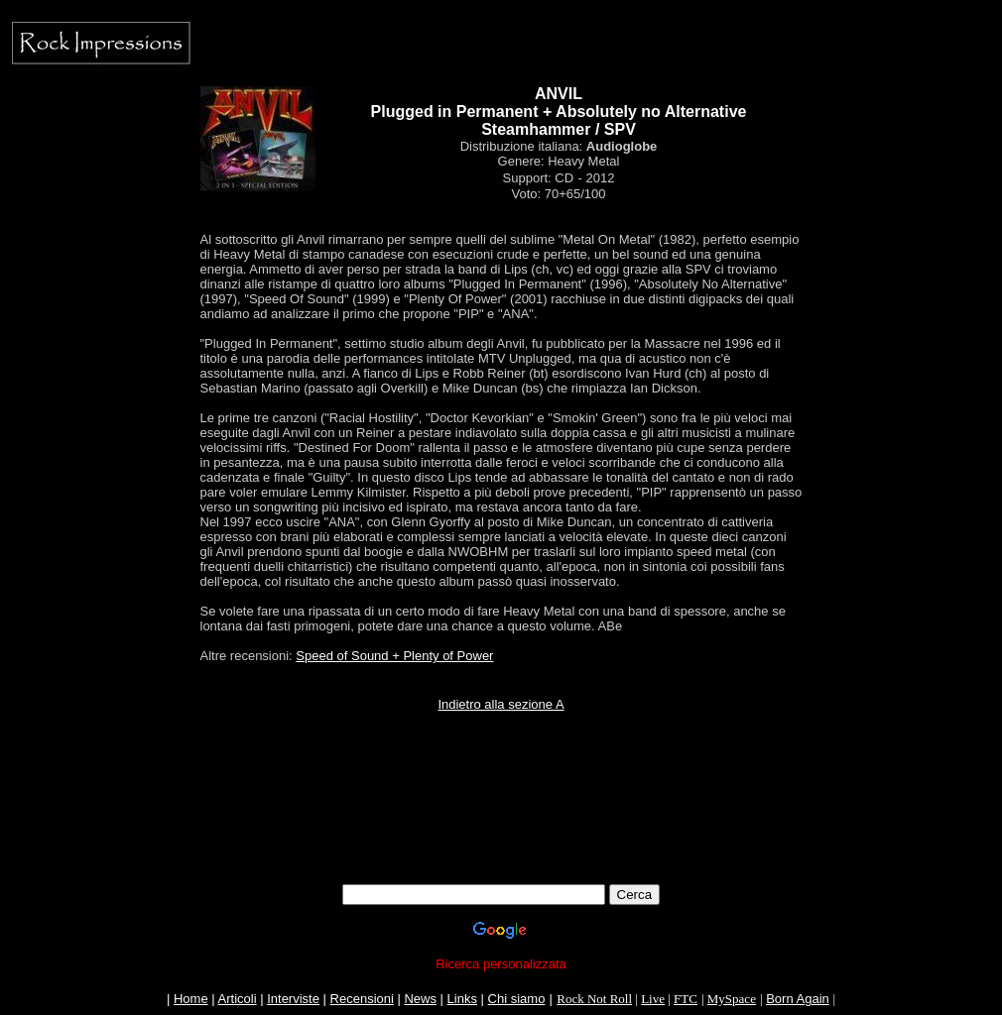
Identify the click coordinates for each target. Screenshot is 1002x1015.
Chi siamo (517, 998)
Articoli (237, 998)
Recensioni (362, 998)
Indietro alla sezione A (501, 704)
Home (191, 998)
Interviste (293, 998)
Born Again (797, 998)
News (420, 998)
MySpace (731, 998)
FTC (685, 998)
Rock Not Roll (594, 998)
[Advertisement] (501, 839)
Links (462, 998)
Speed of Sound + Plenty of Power (394, 655)
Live (653, 998)
